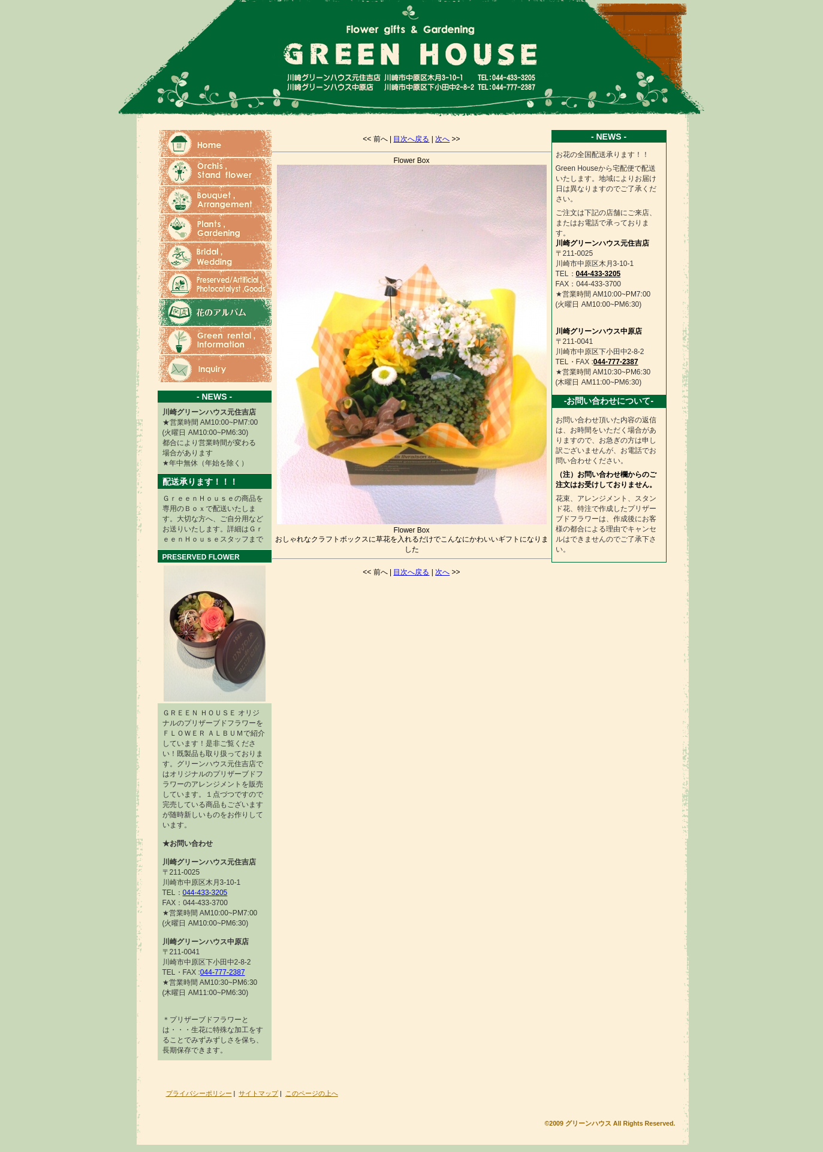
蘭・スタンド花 (215, 172)
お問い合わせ (215, 369)
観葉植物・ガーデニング (215, 228)
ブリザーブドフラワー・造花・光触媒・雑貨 (215, 285)
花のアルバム (215, 313)
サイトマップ (258, 1093)
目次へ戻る (411, 139)
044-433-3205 (205, 892)
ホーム (215, 144)
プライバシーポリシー (199, 1093)
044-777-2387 (222, 972)
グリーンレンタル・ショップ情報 (215, 341)
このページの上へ (311, 1093)
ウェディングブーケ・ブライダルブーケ (215, 257)
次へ (442, 139)
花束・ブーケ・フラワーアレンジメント (215, 200)
